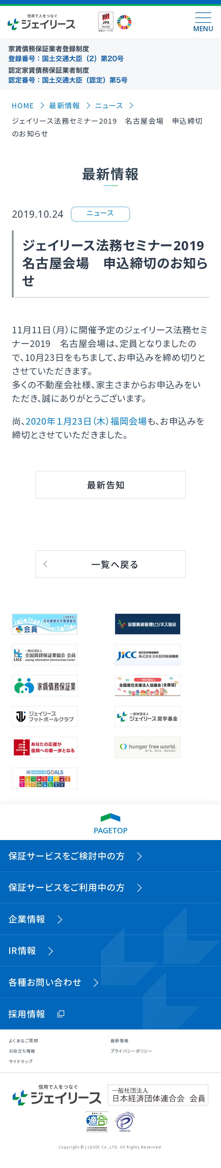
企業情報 (27, 918)
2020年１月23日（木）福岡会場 (86, 420)
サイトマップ (21, 1061)
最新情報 (120, 1040)
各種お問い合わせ (45, 981)
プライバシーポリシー (132, 1051)
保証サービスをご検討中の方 (66, 855)
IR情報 (22, 950)
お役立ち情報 (22, 1051)
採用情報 (27, 1013)
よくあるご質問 (23, 1040)
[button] (111, 485)
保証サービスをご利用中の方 (66, 886)
